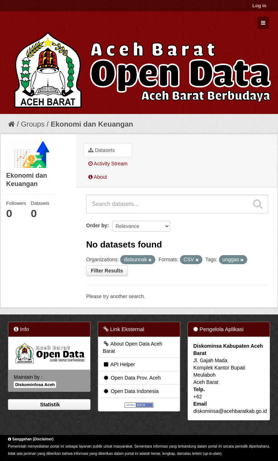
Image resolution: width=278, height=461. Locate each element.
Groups (33, 124)
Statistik (49, 404)
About (97, 177)
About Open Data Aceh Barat (132, 347)
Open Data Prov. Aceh (132, 378)
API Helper (119, 364)
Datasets (101, 150)
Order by (96, 225)
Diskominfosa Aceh (35, 384)
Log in (259, 5)
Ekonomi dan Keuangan (92, 124)
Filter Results (107, 271)
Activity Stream (107, 163)
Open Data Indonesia (131, 391)
